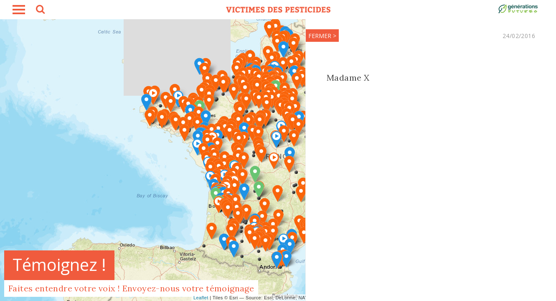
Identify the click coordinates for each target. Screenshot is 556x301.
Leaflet (200, 297)
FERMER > (322, 36)
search (39, 10)
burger (19, 9)
